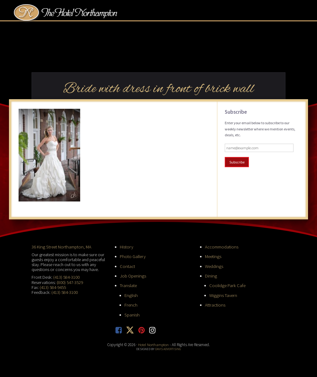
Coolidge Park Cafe (227, 285)
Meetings (213, 256)
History (126, 246)
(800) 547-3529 (70, 282)
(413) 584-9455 (53, 287)
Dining (210, 275)
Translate (128, 285)
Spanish (131, 313)
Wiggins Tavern (222, 294)
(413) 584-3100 (66, 277)
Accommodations (221, 246)
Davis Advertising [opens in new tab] (167, 348)
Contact (127, 266)
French (130, 304)
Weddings (214, 266)
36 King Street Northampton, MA (60, 246)
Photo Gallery (132, 256)
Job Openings (132, 275)
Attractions (215, 304)
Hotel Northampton (71, 14)
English (130, 294)
